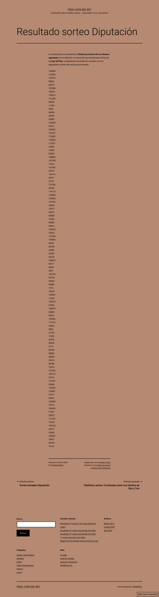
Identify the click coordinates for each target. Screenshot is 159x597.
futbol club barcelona (25, 565)
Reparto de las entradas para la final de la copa (79, 541)
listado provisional (103, 465)
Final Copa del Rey (79, 9)
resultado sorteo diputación (100, 468)
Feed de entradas (67, 559)
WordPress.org (66, 565)
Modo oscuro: (147, 594)
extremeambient (57, 465)
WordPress (137, 587)
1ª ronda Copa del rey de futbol (72, 537)
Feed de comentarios (68, 562)
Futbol (19, 562)
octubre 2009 (109, 527)
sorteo (108, 462)
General (20, 569)
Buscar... (20, 519)
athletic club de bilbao (25, 555)
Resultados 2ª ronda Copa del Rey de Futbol (78, 534)
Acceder (63, 555)
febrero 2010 (109, 524)
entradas (102, 462)
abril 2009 (108, 531)
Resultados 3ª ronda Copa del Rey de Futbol (78, 531)
